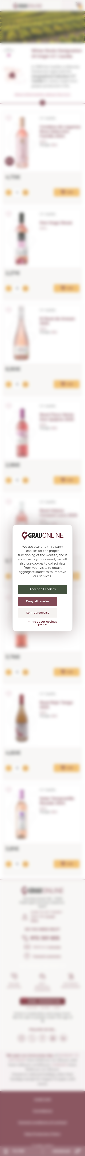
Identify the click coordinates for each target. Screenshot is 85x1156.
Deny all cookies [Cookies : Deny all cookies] (37, 601)
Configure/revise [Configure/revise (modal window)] (37, 612)
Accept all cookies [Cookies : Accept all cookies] (43, 589)
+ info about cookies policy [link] (42, 623)
